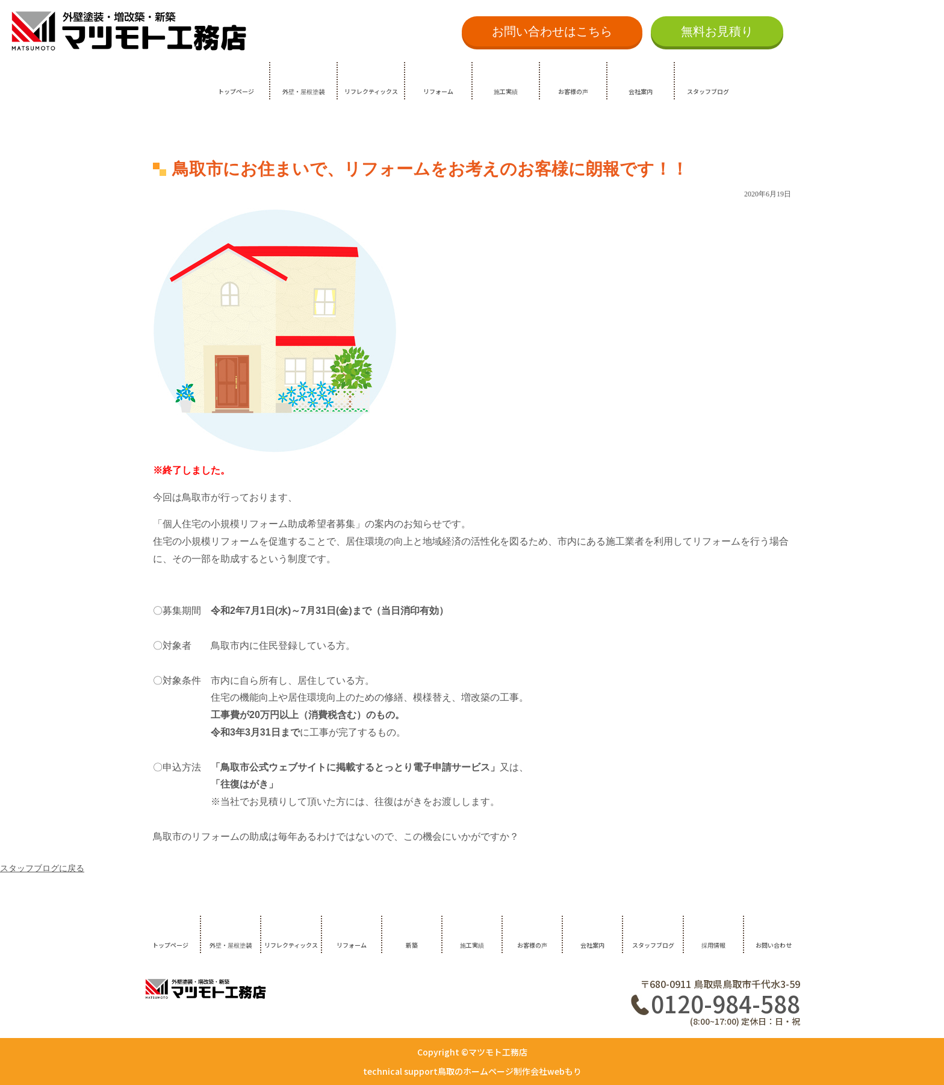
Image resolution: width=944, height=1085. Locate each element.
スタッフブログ (708, 91)
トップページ (236, 91)
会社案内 (641, 91)
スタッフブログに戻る (42, 868)
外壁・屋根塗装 (303, 91)
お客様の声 (573, 91)
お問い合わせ (774, 944)
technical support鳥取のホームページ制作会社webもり (472, 1071)
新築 (412, 944)
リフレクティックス (371, 91)
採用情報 (713, 944)
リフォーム (438, 91)
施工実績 (506, 91)
